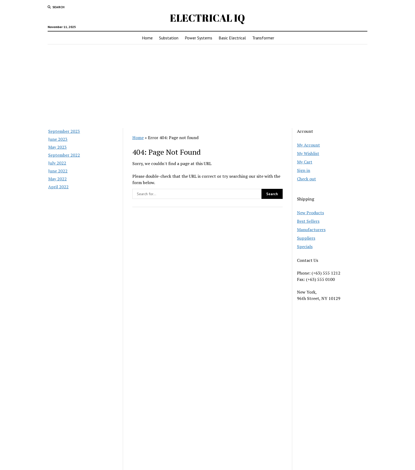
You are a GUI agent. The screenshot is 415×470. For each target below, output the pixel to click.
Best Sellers (308, 221)
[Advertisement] (207, 86)
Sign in (303, 170)
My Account (308, 145)
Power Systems (198, 37)
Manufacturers (311, 229)
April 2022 (58, 187)
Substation (168, 37)
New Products (310, 213)
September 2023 (64, 131)
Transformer (263, 37)
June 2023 (57, 139)
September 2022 (64, 155)
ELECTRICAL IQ (207, 18)
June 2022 (57, 171)
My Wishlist (308, 153)
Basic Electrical (232, 37)
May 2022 (57, 179)
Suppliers (306, 238)
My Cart (304, 162)
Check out (306, 179)
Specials (305, 246)
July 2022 (57, 163)
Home (147, 37)
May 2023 (57, 147)
